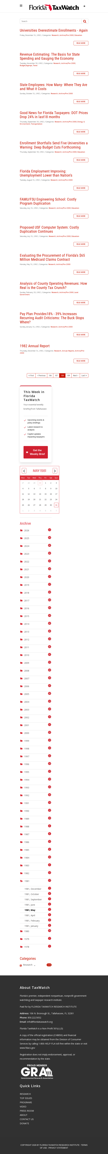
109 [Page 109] (68, 375)
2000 (26, 733)
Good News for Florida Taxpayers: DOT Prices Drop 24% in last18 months (54, 115)
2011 (26, 647)
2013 (26, 631)
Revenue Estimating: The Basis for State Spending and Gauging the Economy (50, 56)
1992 (26, 795)
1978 (26, 946)
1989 (26, 818)
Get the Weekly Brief (35, 452)
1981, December (37, 888)
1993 (26, 787)
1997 (26, 756)
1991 (26, 803)
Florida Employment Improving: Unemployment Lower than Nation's (46, 173)
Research (55, 35)
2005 (26, 694)
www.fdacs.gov (27, 1047)
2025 (26, 538)
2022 (26, 561)
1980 (26, 931)
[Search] (49, 21)
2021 (26, 569)
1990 (26, 810)
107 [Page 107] (56, 375)
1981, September (37, 899)
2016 (26, 608)
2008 (26, 670)
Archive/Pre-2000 (67, 35)
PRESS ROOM (27, 1110)
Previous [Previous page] (42, 375)
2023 (26, 553)
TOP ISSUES (26, 1098)
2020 (26, 577)
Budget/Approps (26, 65)
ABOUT (23, 1114)
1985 (26, 849)
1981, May (37, 910)
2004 (26, 701)
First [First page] (32, 375)
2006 (26, 686)
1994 (26, 779)
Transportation (36, 124)
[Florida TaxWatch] (54, 6)
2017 (26, 600)
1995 (26, 771)
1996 (26, 764)
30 (40, 483)
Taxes (35, 65)
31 (56, 505)
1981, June (37, 904)
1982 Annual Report (35, 346)
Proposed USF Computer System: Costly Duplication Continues (49, 229)
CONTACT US (27, 1119)
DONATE (24, 1123)
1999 (26, 740)
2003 (26, 709)
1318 (49, 965)
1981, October (37, 894)
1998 (26, 748)
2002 (26, 717)
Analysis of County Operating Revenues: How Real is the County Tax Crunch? (53, 285)
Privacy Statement (58, 1148)
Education (78, 35)
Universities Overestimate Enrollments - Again (54, 30)
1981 (26, 881)
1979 (26, 939)
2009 (26, 662)
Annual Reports (68, 351)
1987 (26, 834)
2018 (26, 592)
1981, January (37, 925)
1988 (26, 826)
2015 (26, 616)
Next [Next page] (75, 375)
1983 (26, 865)
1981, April (37, 915)
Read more (81, 43)
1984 (26, 857)
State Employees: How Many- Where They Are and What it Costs (53, 87)
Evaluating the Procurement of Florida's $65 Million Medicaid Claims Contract (52, 257)
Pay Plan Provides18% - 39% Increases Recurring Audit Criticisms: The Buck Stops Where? (52, 318)
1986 (26, 842)
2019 (26, 584)
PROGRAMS (26, 1102)
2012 (26, 639)
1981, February (37, 920)
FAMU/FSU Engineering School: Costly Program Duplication (48, 201)
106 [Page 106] (50, 375)
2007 (26, 678)
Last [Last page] (83, 375)
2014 (26, 623)
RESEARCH (25, 1093)
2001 (26, 725)
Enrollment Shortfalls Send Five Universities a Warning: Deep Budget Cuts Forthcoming (54, 145)
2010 (26, 655)
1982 (26, 873)
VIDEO (23, 1106)
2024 (26, 546)
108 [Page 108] (62, 375)
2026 (26, 530)
